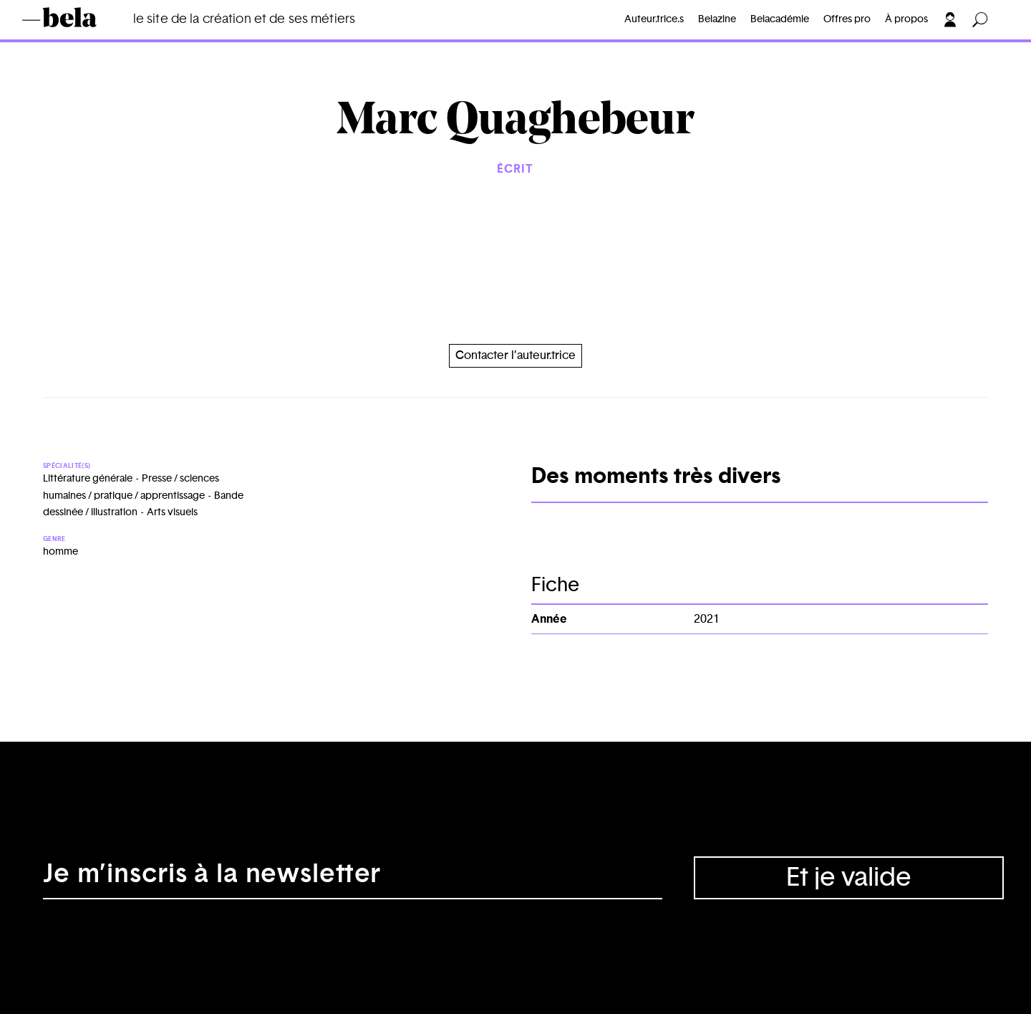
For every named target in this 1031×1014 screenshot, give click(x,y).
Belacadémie (779, 19)
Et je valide (848, 878)
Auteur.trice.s (654, 19)
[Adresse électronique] (352, 877)
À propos (906, 19)
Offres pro (847, 19)
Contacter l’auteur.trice (515, 355)
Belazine (717, 19)
